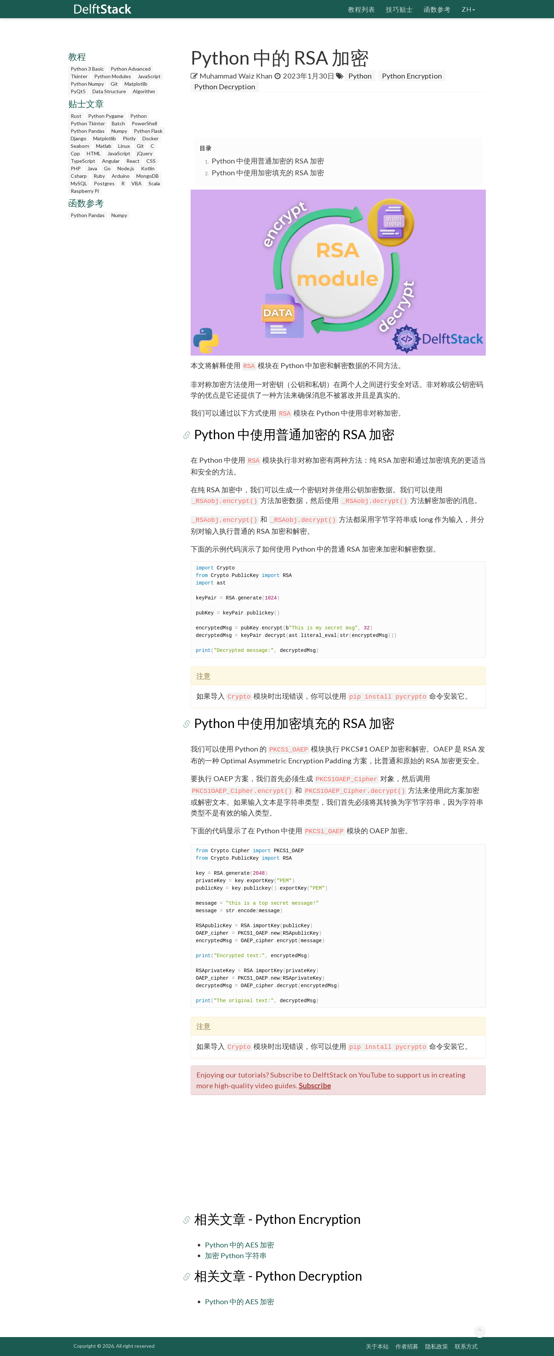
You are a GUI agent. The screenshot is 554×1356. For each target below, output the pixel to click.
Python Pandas (88, 131)
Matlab (103, 146)
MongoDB (147, 176)
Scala (154, 183)
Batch (118, 123)
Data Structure (109, 91)
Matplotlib (136, 84)
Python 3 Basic (87, 69)
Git (114, 84)
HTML (94, 153)
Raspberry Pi (85, 191)
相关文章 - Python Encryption (274, 1219)
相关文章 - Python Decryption (275, 1276)
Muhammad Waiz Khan (236, 75)
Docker (150, 138)
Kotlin (148, 168)
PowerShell (144, 123)
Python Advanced (131, 69)
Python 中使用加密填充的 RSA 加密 (268, 172)
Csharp (79, 176)
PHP (76, 168)
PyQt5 (78, 91)
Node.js (125, 168)
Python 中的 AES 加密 (239, 1244)
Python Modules (112, 76)
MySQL (79, 183)
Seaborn (80, 146)
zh (468, 9)
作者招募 (407, 1346)
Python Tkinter (88, 123)
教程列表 (361, 9)
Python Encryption (412, 75)
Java (92, 168)
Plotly (129, 138)
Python (138, 116)
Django (78, 138)
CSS (151, 161)
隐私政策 (436, 1346)
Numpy (119, 131)
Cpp (75, 153)
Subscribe (315, 1085)
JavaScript (149, 76)
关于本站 (377, 1346)
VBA (136, 183)
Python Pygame (106, 116)
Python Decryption (224, 86)
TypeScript (83, 161)
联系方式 (466, 1346)
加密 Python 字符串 (236, 1255)
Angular (111, 161)
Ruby (99, 176)
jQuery (144, 153)
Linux (124, 146)
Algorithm (144, 91)
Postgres (104, 183)
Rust (76, 116)
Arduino (121, 176)
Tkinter (79, 76)
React (133, 161)
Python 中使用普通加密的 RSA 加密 (268, 160)
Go (107, 168)
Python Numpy (87, 84)
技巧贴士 (399, 9)
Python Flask (148, 131)
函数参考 (437, 9)
